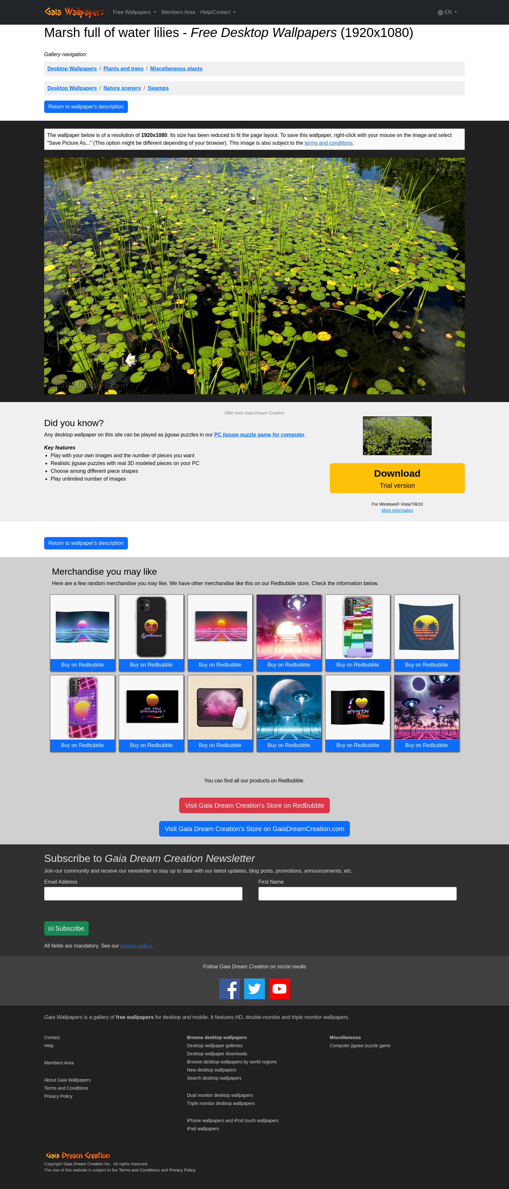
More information (397, 510)
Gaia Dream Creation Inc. (87, 1163)
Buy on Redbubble (82, 665)
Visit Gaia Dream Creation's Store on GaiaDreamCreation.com (254, 828)
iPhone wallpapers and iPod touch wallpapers (233, 1120)
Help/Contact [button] (216, 12)
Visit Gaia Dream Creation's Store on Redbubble (254, 805)
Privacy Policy (58, 1096)
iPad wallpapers (203, 1128)
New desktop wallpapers (211, 1070)
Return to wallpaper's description (86, 106)
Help (49, 1045)
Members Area (178, 12)
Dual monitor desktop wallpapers (220, 1095)
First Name (271, 882)
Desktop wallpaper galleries (214, 1045)
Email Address (60, 882)
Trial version (397, 478)
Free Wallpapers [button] (132, 12)
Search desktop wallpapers (214, 1078)
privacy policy (135, 946)
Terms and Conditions (66, 1088)
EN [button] (445, 12)
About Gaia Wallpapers (67, 1080)
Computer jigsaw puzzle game (360, 1045)
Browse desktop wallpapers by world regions (232, 1061)
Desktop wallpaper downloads (217, 1053)
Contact (52, 1037)
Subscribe (66, 928)
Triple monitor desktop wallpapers (221, 1103)
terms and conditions (328, 143)
